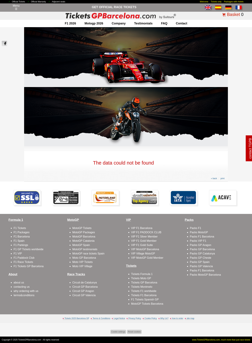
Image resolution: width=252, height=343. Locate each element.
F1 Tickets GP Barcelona (29, 266)
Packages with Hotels (234, 2)
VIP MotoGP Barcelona (145, 249)
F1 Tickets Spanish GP (145, 299)
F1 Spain (19, 240)
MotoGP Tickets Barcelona (147, 303)
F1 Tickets (20, 228)
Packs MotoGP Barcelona (205, 274)
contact (181, 23)
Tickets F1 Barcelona (144, 295)
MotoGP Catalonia (83, 240)
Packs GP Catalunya (202, 253)
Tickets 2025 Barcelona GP (77, 318)
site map (190, 318)
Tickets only (216, 2)
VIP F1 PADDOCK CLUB (146, 232)
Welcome (204, 2)
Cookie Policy (151, 318)
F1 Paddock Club (24, 257)
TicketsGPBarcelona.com (29, 340)
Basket (233, 14)
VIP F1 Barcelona (141, 228)
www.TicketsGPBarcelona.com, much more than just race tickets (221, 340)
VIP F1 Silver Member (144, 236)
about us (19, 282)
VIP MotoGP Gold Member (147, 257)
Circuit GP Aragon (83, 291)
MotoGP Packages (83, 232)
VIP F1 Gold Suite (142, 245)
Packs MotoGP (199, 232)
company (119, 23)
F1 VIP (18, 253)
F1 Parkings (21, 245)
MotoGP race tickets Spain (88, 253)
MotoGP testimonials (84, 249)
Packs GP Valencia (201, 266)
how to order (177, 318)
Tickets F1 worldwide (143, 291)
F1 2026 (70, 23)
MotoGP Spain (81, 245)
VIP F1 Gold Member (144, 240)
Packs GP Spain (200, 262)
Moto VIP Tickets (82, 262)
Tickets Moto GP (141, 278)
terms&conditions (24, 295)
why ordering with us (26, 291)
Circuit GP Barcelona (85, 286)
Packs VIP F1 (198, 240)
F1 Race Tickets (23, 262)
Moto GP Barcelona (84, 257)
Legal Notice (119, 318)
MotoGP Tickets (82, 228)
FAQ (164, 23)
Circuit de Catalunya (84, 282)
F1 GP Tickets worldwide (28, 249)
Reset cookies (134, 332)
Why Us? (164, 318)
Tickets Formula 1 (142, 274)
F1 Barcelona (22, 236)
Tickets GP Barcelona (144, 282)
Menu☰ (16, 7)
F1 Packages (21, 232)
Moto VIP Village (82, 266)
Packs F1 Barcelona (202, 236)
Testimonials (143, 23)
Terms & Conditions (101, 318)
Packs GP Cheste (200, 257)
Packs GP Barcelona (202, 249)
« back (214, 178)
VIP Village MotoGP (143, 253)
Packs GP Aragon (200, 245)
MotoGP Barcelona (83, 236)
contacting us (22, 286)
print (222, 178)
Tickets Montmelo (141, 286)
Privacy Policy (134, 318)
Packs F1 (195, 228)
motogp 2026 (94, 23)
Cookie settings (118, 332)
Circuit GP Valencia (84, 295)
